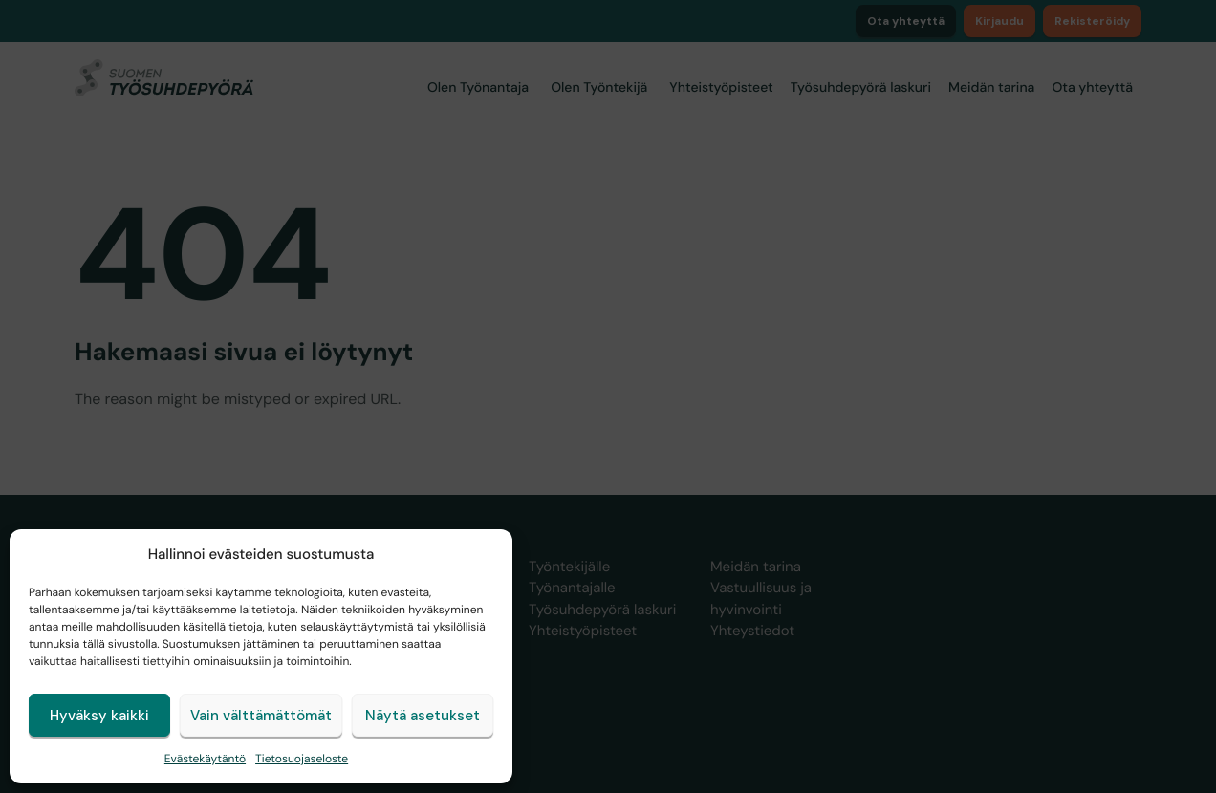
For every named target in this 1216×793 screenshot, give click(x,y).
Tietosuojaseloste (301, 758)
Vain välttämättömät (261, 715)
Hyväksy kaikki (99, 715)
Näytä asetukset (422, 715)
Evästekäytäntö (205, 758)
